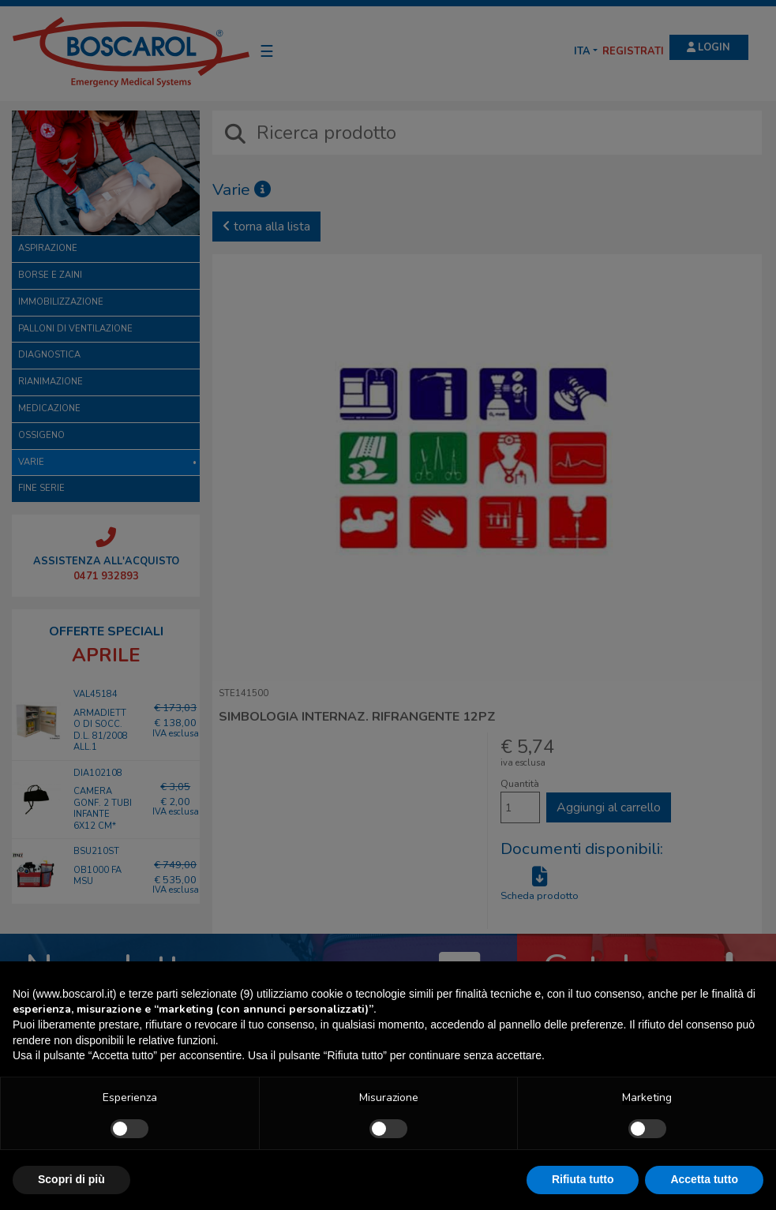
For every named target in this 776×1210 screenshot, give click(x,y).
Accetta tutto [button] (704, 1179)
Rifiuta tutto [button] (583, 1179)
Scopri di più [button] (71, 1179)
